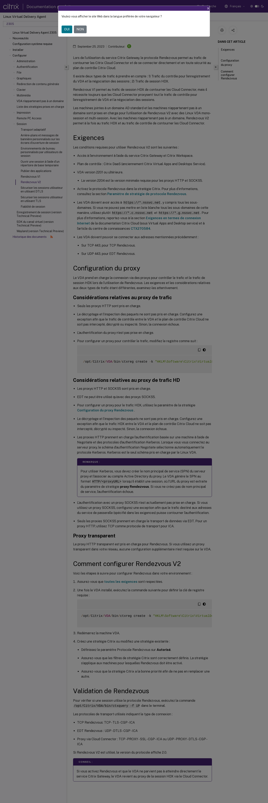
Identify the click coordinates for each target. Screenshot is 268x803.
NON (80, 29)
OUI (67, 29)
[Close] (208, 8)
